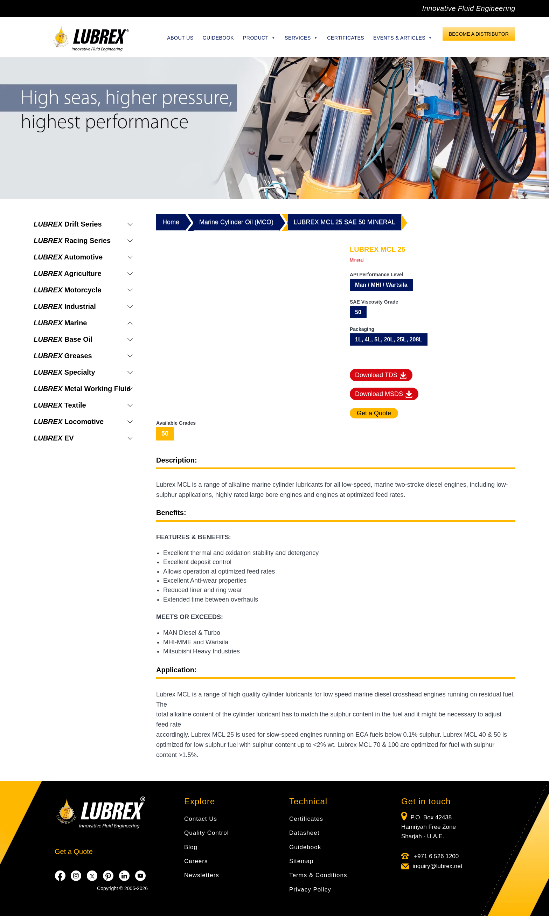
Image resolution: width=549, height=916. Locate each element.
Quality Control (206, 833)
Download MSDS (384, 394)
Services (301, 38)
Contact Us (200, 819)
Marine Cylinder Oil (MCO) (236, 221)
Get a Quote (74, 851)
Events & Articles (403, 38)
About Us (180, 38)
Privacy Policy (310, 889)
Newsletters (201, 875)
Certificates (345, 38)
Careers (196, 861)
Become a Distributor (479, 34)
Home (170, 221)
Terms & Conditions (318, 875)
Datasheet (304, 833)
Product (259, 38)
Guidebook (218, 38)
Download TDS (381, 376)
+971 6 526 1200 (435, 856)
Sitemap (301, 861)
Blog (190, 847)
